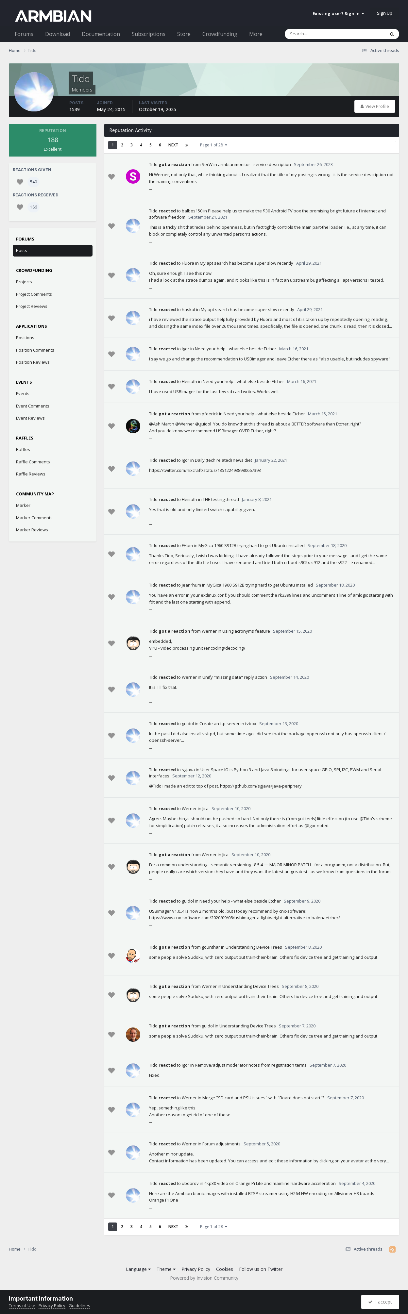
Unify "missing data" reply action (234, 677)
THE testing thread (221, 499)
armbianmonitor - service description (254, 164)
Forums (24, 34)
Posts (21, 250)
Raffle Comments (33, 462)
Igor (185, 349)
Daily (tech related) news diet (223, 460)
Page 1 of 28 (213, 145)
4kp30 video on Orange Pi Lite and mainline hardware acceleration (270, 1183)
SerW (207, 164)
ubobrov (190, 1183)
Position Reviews (33, 362)
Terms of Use (22, 1305)
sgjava (188, 770)
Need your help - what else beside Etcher (235, 349)
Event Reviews (30, 418)
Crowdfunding (219, 34)
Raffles (23, 449)
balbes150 (192, 211)
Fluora (188, 263)
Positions (25, 338)
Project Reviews (31, 306)
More (256, 34)
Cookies (224, 1269)
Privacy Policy (195, 1269)
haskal (188, 309)
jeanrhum (191, 585)
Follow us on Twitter (260, 1269)
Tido (153, 164)
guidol (188, 723)
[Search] (318, 34)
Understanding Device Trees (254, 947)
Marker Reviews (32, 530)
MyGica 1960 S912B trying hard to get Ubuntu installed (251, 545)
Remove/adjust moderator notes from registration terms (251, 1065)
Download (57, 34)
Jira (205, 808)
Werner (209, 631)
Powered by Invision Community (204, 1278)
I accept (380, 1302)
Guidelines (79, 1305)
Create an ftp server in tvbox (227, 723)
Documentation (101, 34)
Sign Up (384, 13)
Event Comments (32, 406)
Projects (24, 282)
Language (138, 1269)
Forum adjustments (221, 1144)
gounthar (211, 947)
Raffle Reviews (30, 474)
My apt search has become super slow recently (246, 263)
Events (22, 393)
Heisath (189, 381)
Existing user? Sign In (338, 13)
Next (173, 145)
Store (184, 34)
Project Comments (34, 294)
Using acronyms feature (246, 631)
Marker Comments (34, 518)
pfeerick (210, 414)
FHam (187, 545)
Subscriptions (148, 34)
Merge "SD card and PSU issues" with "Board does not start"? (263, 1098)
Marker (23, 505)
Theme (166, 1269)
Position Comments (35, 350)
